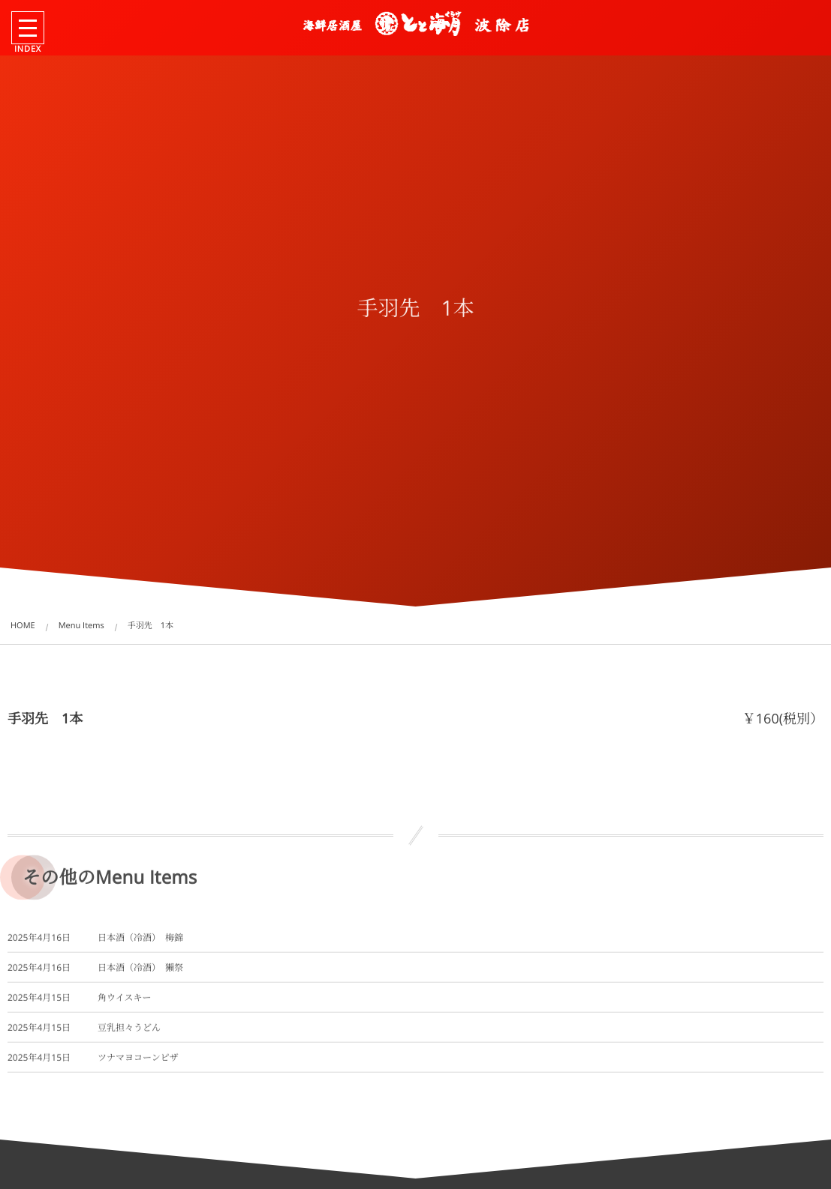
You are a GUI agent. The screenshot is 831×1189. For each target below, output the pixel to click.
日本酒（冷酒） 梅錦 (140, 944)
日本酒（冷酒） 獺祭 (140, 974)
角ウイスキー (125, 1004)
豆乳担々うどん (129, 1034)
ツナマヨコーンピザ (138, 1064)
